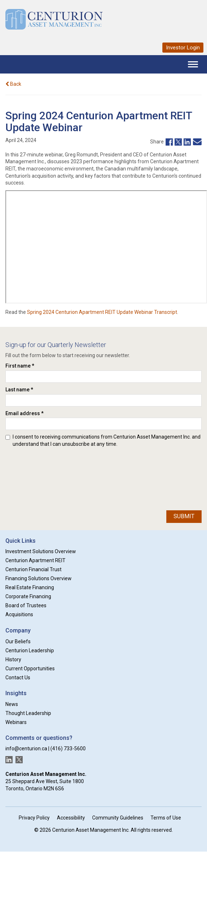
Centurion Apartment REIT (35, 560)
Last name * (19, 389)
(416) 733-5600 (68, 748)
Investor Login (183, 47)
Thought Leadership (28, 713)
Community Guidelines (117, 818)
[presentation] (34, 477)
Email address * (24, 413)
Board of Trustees (25, 605)
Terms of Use (165, 818)
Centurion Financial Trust (33, 569)
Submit (184, 516)
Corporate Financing (28, 596)
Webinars (16, 722)
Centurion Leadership (29, 650)
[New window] (168, 141)
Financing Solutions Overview (38, 578)
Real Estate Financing (29, 587)
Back (13, 84)
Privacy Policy (34, 818)
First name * (19, 366)
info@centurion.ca (26, 748)
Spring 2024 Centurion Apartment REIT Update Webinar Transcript (102, 312)
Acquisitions (19, 614)
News (11, 704)
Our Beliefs (18, 641)
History (13, 659)
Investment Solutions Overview (40, 551)
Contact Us (17, 677)
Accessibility (71, 818)
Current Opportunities (30, 668)
